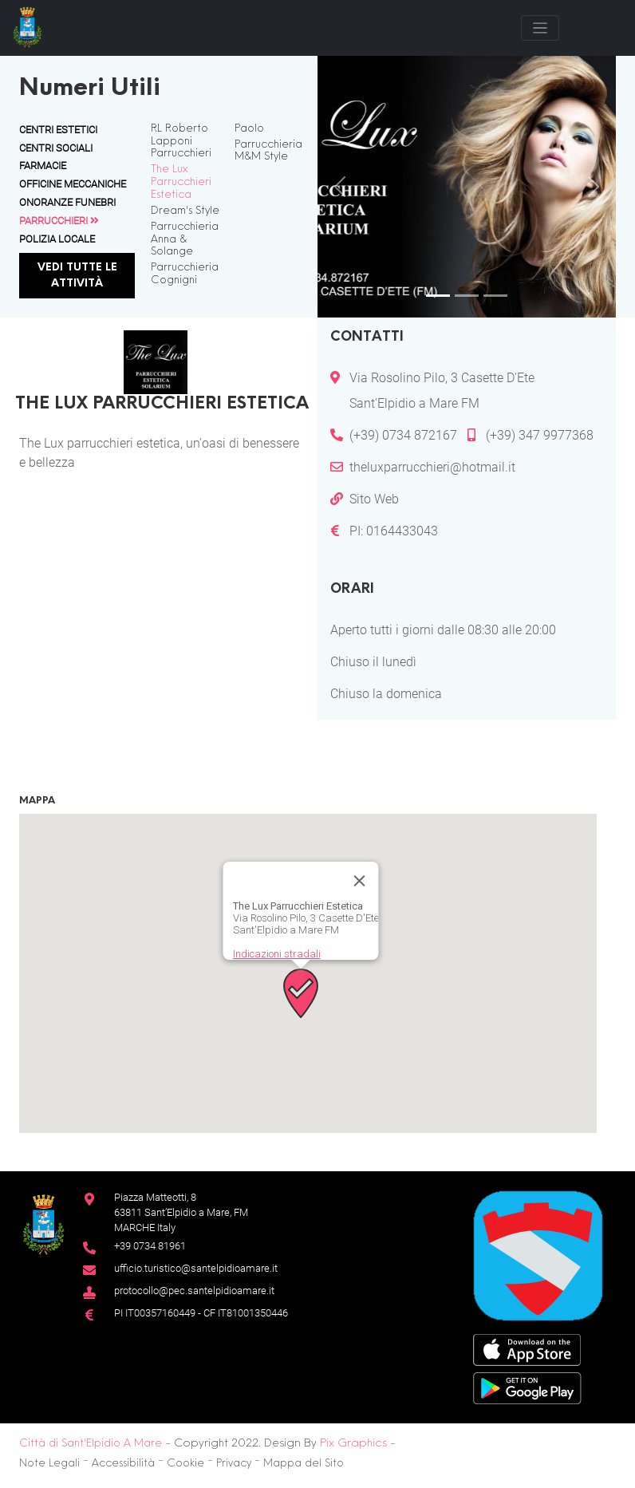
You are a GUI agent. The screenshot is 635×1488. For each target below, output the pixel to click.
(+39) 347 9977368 (540, 435)
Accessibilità (123, 1464)
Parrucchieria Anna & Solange (185, 240)
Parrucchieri (59, 221)
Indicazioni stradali (277, 954)
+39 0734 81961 (150, 1246)
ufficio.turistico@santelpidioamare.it (196, 1268)
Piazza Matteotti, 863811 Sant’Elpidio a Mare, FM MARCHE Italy (181, 1212)
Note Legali (49, 1464)
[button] (300, 993)
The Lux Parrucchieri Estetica (181, 182)
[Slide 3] (495, 295)
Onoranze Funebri (67, 202)
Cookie (185, 1464)
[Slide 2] (467, 295)
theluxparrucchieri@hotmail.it (432, 467)
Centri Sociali (56, 148)
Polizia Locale (57, 239)
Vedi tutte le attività (77, 276)
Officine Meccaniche (72, 184)
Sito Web (374, 499)
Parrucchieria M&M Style (268, 151)
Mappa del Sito (303, 1464)
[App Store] (527, 1348)
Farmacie (42, 166)
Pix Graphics (353, 1444)
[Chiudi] (360, 881)
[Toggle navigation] (540, 28)
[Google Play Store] (527, 1387)
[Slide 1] (438, 295)
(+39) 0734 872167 (403, 435)
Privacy (233, 1464)
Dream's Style (185, 211)
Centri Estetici (58, 130)
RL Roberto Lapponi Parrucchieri (181, 141)
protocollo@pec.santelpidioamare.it (194, 1291)
